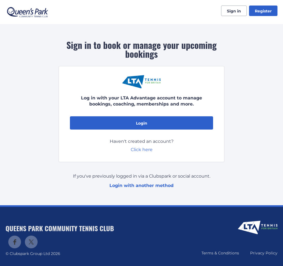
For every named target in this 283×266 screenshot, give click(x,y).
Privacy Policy (263, 253)
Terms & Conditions (220, 253)
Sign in (234, 11)
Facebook (14, 242)
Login (141, 123)
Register (263, 11)
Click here (142, 149)
